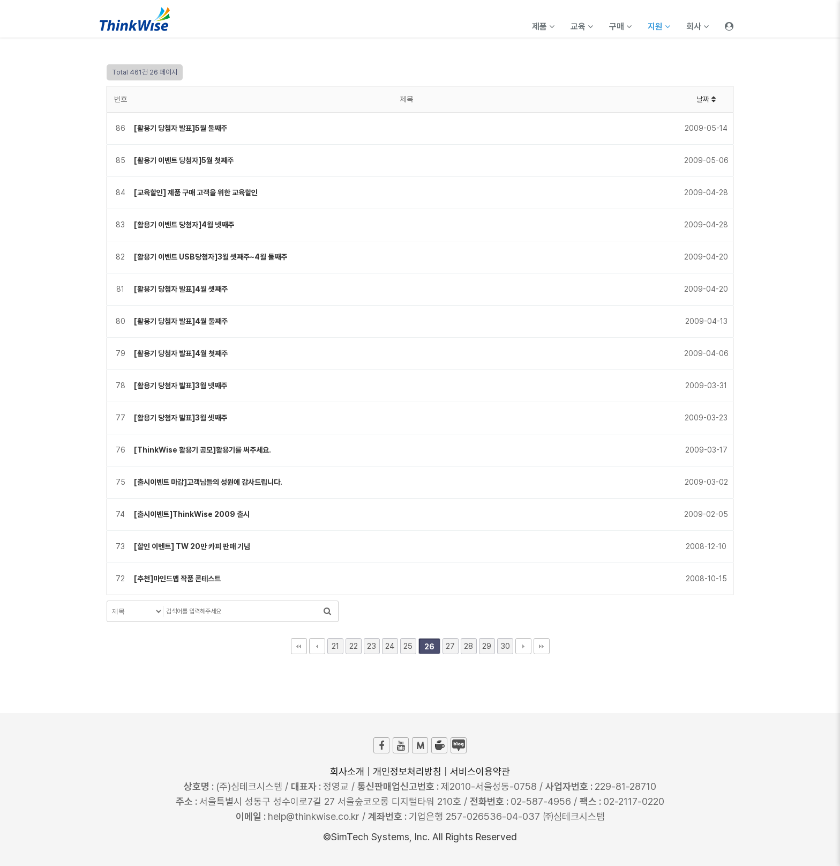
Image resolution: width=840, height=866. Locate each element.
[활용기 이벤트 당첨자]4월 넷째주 (184, 224)
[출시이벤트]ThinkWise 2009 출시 (192, 514)
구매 (620, 26)
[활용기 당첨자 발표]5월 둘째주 (180, 128)
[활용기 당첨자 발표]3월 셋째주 (180, 417)
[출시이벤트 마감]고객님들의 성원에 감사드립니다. (208, 482)
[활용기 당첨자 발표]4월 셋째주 (181, 289)
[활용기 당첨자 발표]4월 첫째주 (181, 353)
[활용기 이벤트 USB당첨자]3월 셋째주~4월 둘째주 (210, 257)
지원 (659, 26)
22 (353, 646)
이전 (317, 646)
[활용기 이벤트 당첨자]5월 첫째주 (184, 160)
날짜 (706, 99)
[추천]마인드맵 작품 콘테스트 (177, 578)
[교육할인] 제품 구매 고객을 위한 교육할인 (196, 192)
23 (371, 646)
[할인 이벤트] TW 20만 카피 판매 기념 (192, 546)
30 (505, 646)
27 (450, 646)
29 (486, 646)
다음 (523, 646)
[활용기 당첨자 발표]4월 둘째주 (181, 321)
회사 (697, 26)
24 (390, 646)
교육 (582, 26)
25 (407, 646)
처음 (299, 646)
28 (468, 646)
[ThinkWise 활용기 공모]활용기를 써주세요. (202, 450)
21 (335, 646)
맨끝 (542, 646)
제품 (543, 26)
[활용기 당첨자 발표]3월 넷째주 (180, 385)
